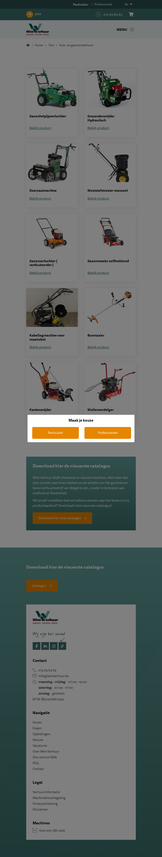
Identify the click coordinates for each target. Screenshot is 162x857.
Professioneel (108, 432)
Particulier (55, 432)
